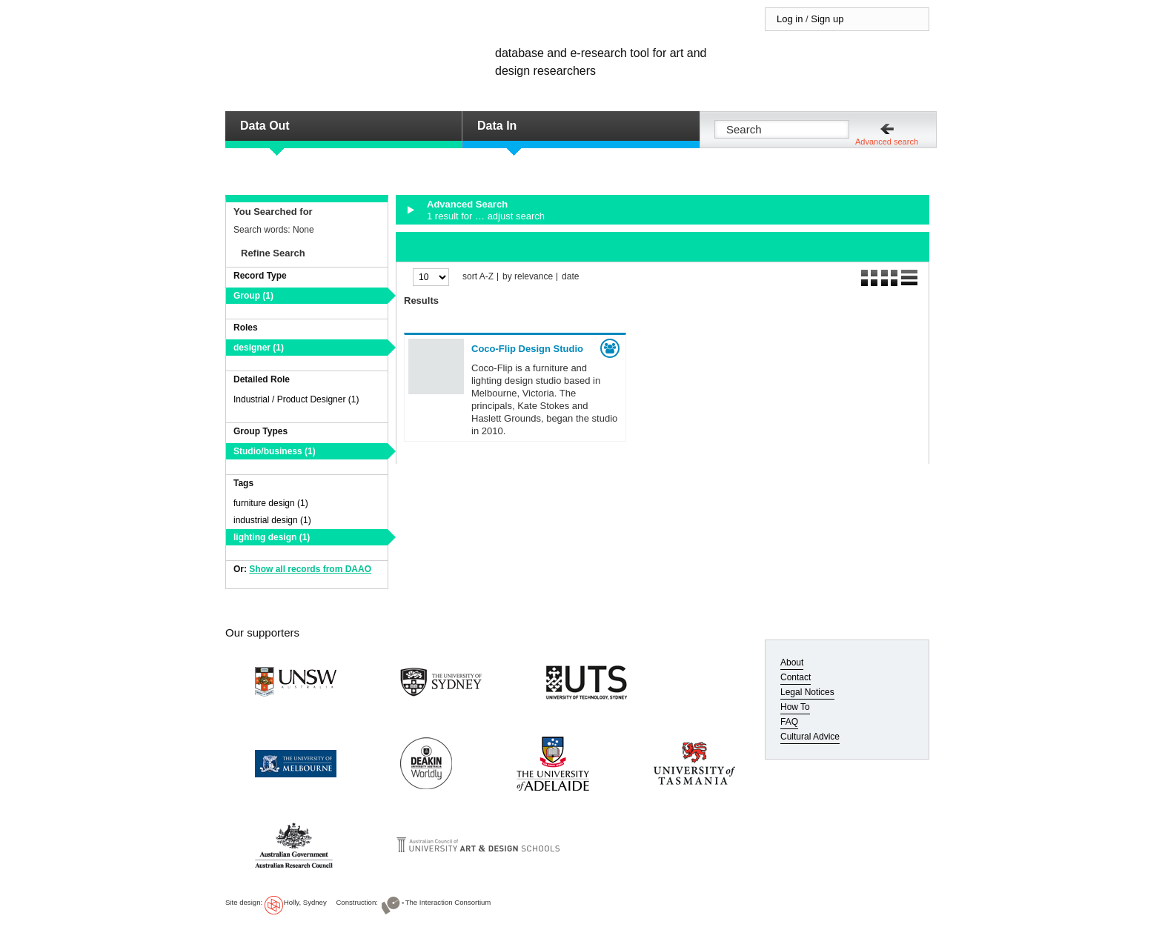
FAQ (789, 722)
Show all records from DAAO (310, 569)
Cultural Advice (810, 736)
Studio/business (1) (274, 451)
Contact (795, 677)
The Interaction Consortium (448, 902)
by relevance (527, 277)
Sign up (827, 18)
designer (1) (258, 347)
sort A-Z (478, 277)
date (570, 277)
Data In (497, 125)
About (791, 662)
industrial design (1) (272, 520)
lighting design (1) (271, 537)
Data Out (265, 125)
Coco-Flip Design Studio (527, 348)
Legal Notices (807, 692)
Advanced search (886, 141)
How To (795, 707)
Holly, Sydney (305, 902)
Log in (790, 18)
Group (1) (253, 295)
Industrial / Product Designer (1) (296, 399)
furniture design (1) (270, 503)
